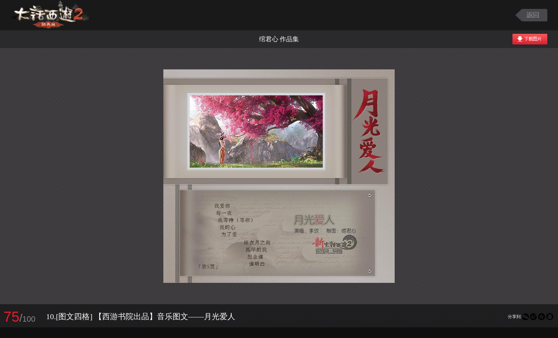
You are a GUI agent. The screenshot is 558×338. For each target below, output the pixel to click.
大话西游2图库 (51, 15)
